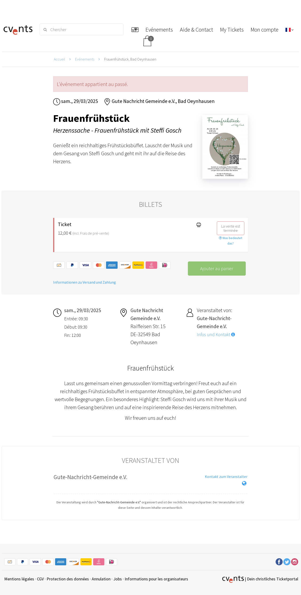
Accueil (59, 59)
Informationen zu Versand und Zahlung (84, 282)
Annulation (101, 579)
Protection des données (68, 579)
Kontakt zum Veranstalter (226, 476)
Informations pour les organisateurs (156, 579)
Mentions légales (19, 579)
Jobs (117, 579)
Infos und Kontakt (216, 334)
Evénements (84, 59)
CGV (40, 579)
